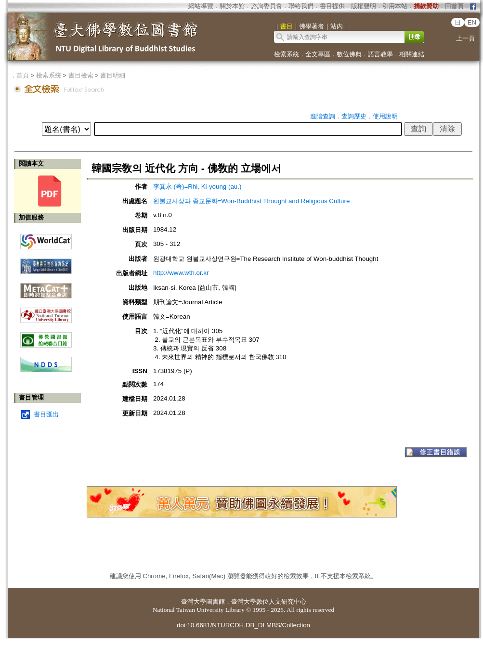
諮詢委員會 (266, 6)
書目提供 (332, 6)
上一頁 (465, 38)
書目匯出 (46, 414)
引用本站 (394, 6)
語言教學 (380, 54)
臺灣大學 (193, 601)
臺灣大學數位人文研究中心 (268, 601)
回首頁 (454, 6)
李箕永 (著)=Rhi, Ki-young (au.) (197, 186)
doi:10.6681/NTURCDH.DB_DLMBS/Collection (243, 625)
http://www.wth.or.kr (181, 272)
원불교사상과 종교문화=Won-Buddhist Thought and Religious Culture (251, 201)
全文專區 (317, 54)
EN (472, 22)
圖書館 (215, 601)
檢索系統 (286, 54)
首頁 (22, 75)
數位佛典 (349, 54)
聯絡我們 (300, 6)
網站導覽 (200, 6)
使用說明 (385, 116)
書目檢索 (80, 75)
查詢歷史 (353, 116)
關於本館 (232, 6)
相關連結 (411, 54)
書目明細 (112, 75)
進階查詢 (322, 116)
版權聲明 (363, 6)
